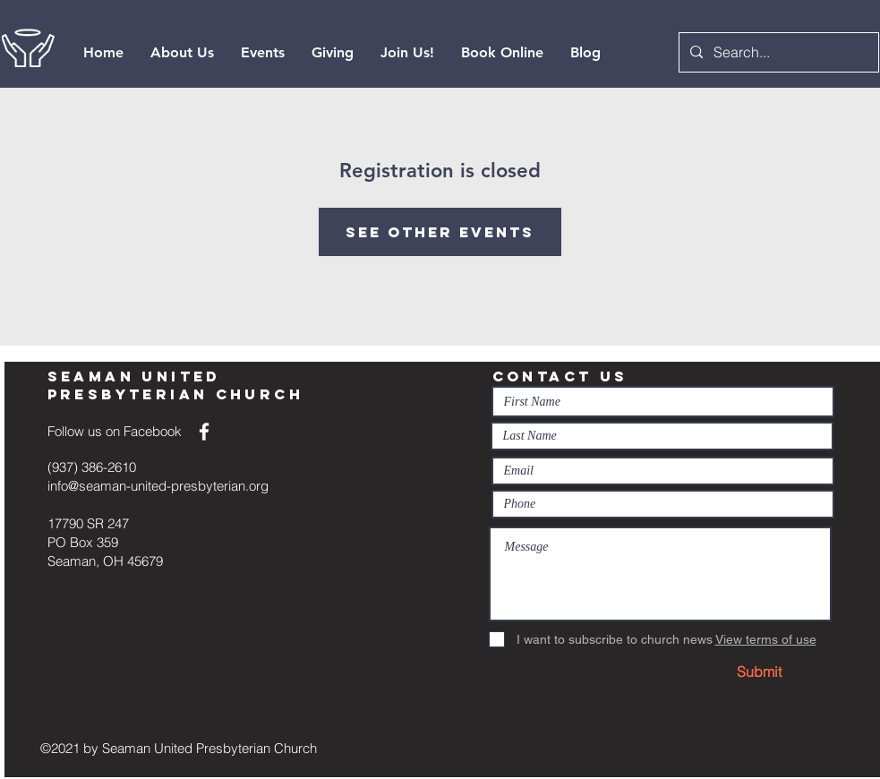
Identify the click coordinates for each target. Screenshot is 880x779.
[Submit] (759, 672)
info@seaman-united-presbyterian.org (158, 485)
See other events (440, 232)
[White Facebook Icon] (204, 431)
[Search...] (777, 52)
